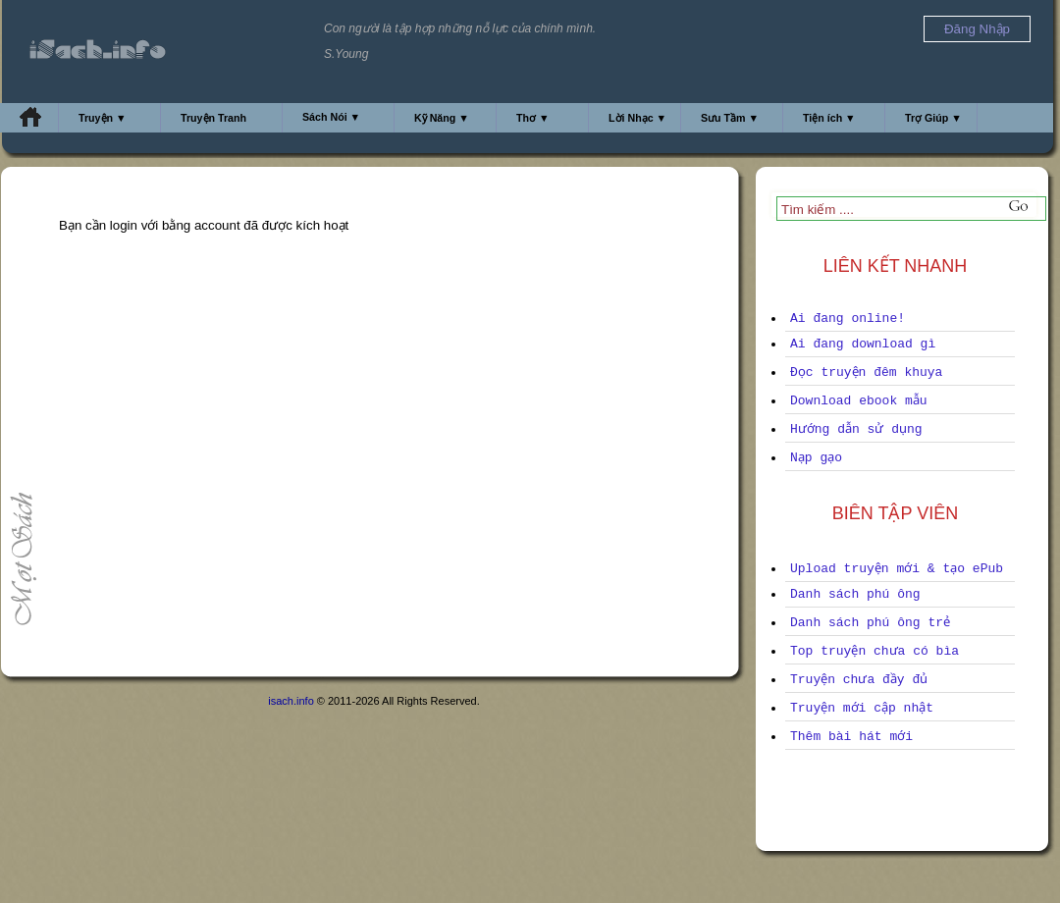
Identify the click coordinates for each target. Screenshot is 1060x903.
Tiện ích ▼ (829, 118)
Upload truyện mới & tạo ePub (896, 568)
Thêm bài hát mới (851, 736)
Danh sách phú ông (855, 594)
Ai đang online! (847, 318)
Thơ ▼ (533, 118)
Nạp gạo (816, 458)
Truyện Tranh (213, 118)
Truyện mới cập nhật (861, 708)
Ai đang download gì (862, 344)
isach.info (290, 701)
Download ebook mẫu (859, 401)
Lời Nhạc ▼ (637, 118)
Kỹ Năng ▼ (441, 118)
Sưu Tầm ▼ (730, 118)
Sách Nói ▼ (331, 117)
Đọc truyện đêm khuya (866, 372)
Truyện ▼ (103, 118)
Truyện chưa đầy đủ (859, 679)
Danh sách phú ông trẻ (870, 622)
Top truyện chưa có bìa (874, 651)
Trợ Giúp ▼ (933, 118)
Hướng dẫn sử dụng (856, 429)
